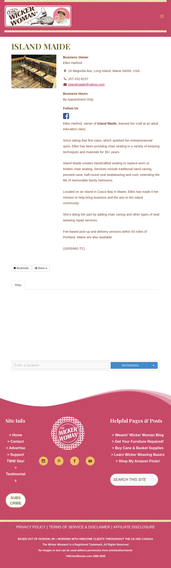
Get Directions (130, 365)
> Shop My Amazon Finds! (138, 461)
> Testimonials (15, 474)
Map (18, 285)
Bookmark (21, 268)
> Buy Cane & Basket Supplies (138, 448)
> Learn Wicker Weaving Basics (138, 455)
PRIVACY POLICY (30, 527)
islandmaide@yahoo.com (86, 84)
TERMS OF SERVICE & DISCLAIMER (79, 527)
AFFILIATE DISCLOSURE (134, 527)
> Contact (15, 441)
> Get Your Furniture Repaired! (138, 441)
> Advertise (15, 448)
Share (41, 268)
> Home (15, 435)
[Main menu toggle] (162, 16)
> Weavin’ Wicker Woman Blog (138, 435)
